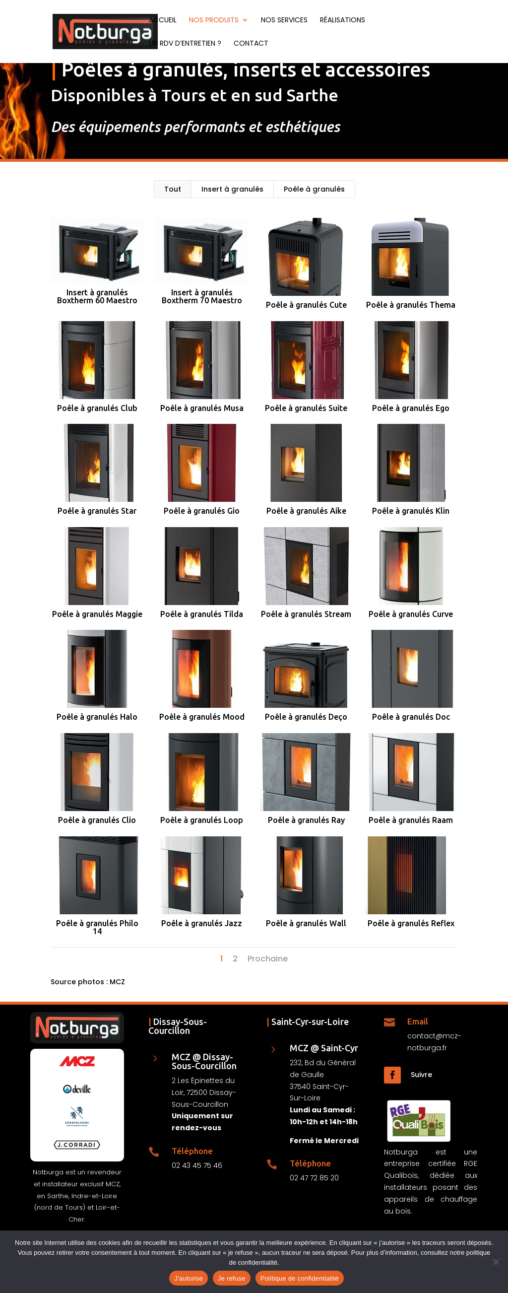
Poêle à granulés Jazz (201, 923)
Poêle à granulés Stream (306, 614)
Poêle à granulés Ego (410, 408)
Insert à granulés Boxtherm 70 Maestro (201, 296)
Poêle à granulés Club (97, 408)
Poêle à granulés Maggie (97, 614)
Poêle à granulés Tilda (201, 614)
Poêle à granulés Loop (201, 820)
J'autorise (188, 1278)
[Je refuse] (496, 1262)
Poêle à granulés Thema (410, 304)
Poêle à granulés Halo (96, 716)
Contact (251, 44)
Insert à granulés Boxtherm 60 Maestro (97, 296)
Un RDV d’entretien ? (185, 44)
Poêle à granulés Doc (410, 716)
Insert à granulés (232, 189)
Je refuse (232, 1278)
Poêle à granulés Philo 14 (97, 927)
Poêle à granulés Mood (201, 716)
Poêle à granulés (314, 189)
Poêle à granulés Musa (201, 408)
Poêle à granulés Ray (305, 820)
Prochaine (268, 958)
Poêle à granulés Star (96, 510)
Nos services (284, 20)
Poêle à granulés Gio (201, 510)
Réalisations (342, 20)
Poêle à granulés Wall (306, 923)
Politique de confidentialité (299, 1278)
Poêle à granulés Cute (305, 304)
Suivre (421, 1075)
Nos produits (214, 20)
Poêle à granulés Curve (411, 614)
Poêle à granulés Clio (96, 820)
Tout (172, 189)
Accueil (163, 20)
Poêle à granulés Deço (306, 716)
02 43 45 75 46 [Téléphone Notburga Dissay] (197, 1165)
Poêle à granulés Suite (306, 408)
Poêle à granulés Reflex (410, 923)
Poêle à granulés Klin (410, 510)
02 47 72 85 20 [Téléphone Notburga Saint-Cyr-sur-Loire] (314, 1178)
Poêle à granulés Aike (306, 510)
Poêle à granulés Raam (411, 820)
